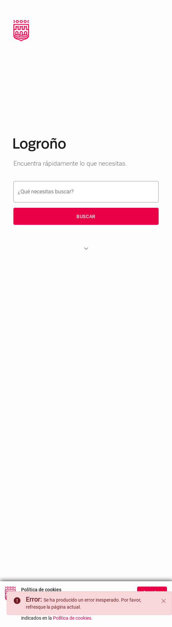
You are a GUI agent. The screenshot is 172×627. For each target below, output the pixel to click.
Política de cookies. (73, 623)
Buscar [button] (86, 216)
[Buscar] (86, 191)
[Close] (163, 601)
